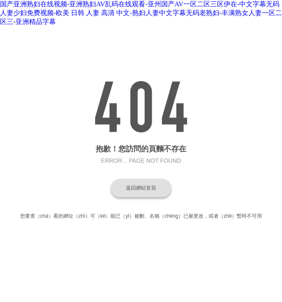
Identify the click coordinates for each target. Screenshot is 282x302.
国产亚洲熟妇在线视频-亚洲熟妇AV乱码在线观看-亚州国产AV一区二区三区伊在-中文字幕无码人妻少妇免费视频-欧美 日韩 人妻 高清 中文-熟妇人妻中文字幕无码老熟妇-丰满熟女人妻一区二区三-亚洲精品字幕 (141, 12)
